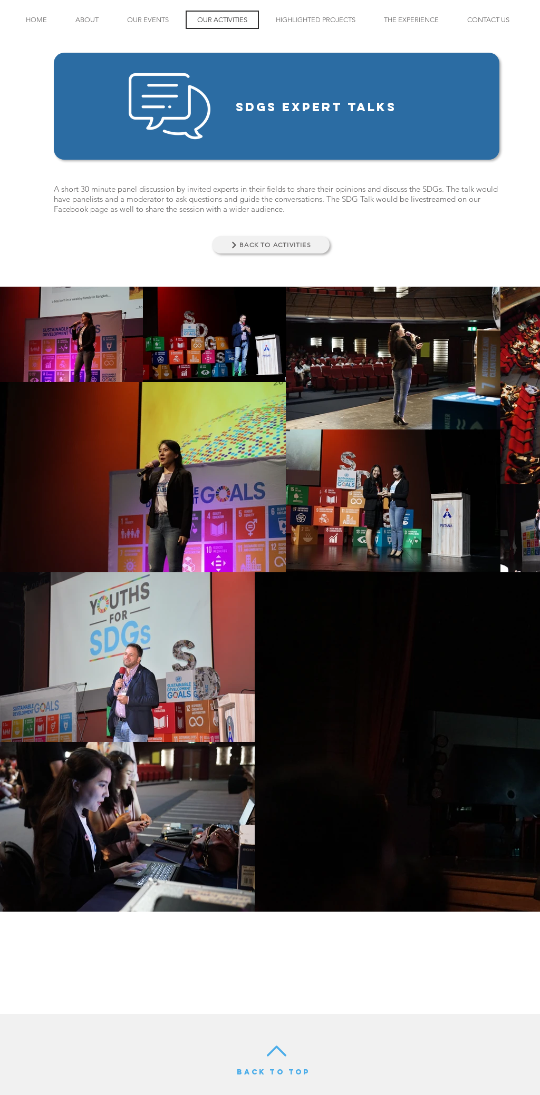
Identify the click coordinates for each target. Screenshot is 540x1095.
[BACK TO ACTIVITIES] (271, 244)
